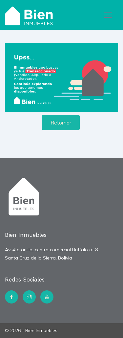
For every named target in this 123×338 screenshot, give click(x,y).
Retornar (61, 122)
